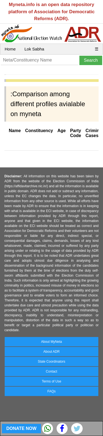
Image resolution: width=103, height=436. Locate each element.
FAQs (51, 391)
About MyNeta (51, 342)
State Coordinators (51, 361)
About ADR (51, 352)
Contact (51, 371)
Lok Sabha (34, 49)
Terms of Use (51, 381)
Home (10, 49)
